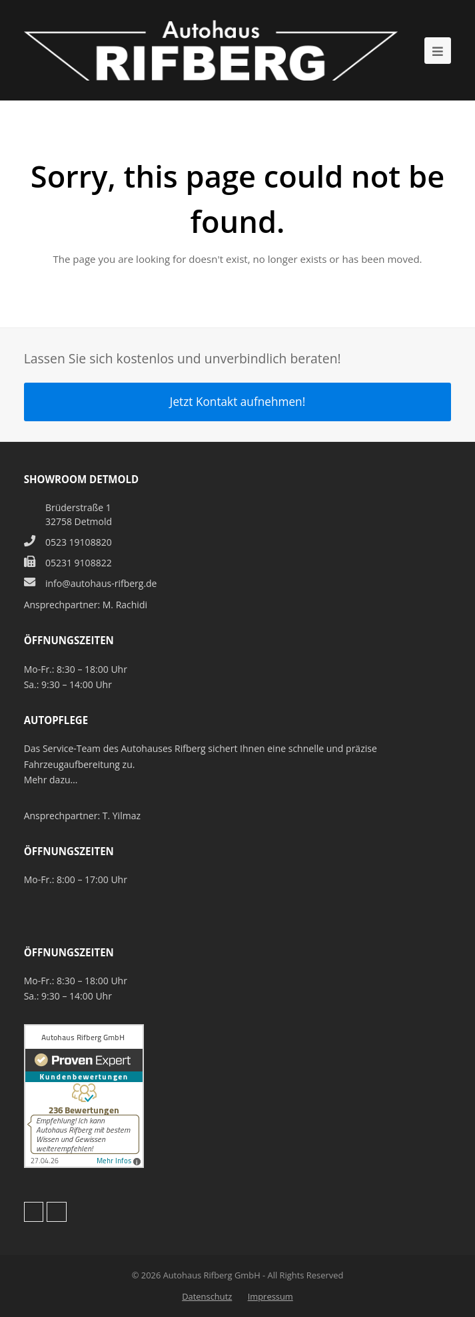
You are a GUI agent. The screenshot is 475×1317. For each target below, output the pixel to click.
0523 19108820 (78, 542)
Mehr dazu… (51, 779)
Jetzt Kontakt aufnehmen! (237, 401)
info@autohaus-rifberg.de (101, 583)
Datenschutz (207, 1296)
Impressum (270, 1296)
